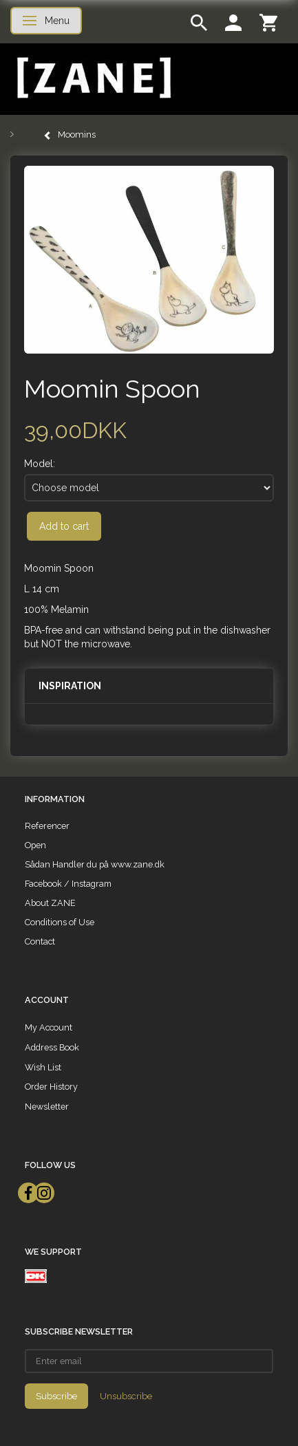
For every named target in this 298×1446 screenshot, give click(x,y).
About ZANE (50, 903)
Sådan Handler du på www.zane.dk (94, 864)
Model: (39, 463)
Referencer (47, 826)
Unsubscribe (126, 1396)
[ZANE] (92, 78)
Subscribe (56, 1396)
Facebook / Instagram (68, 883)
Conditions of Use (59, 922)
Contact (40, 941)
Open (35, 845)
